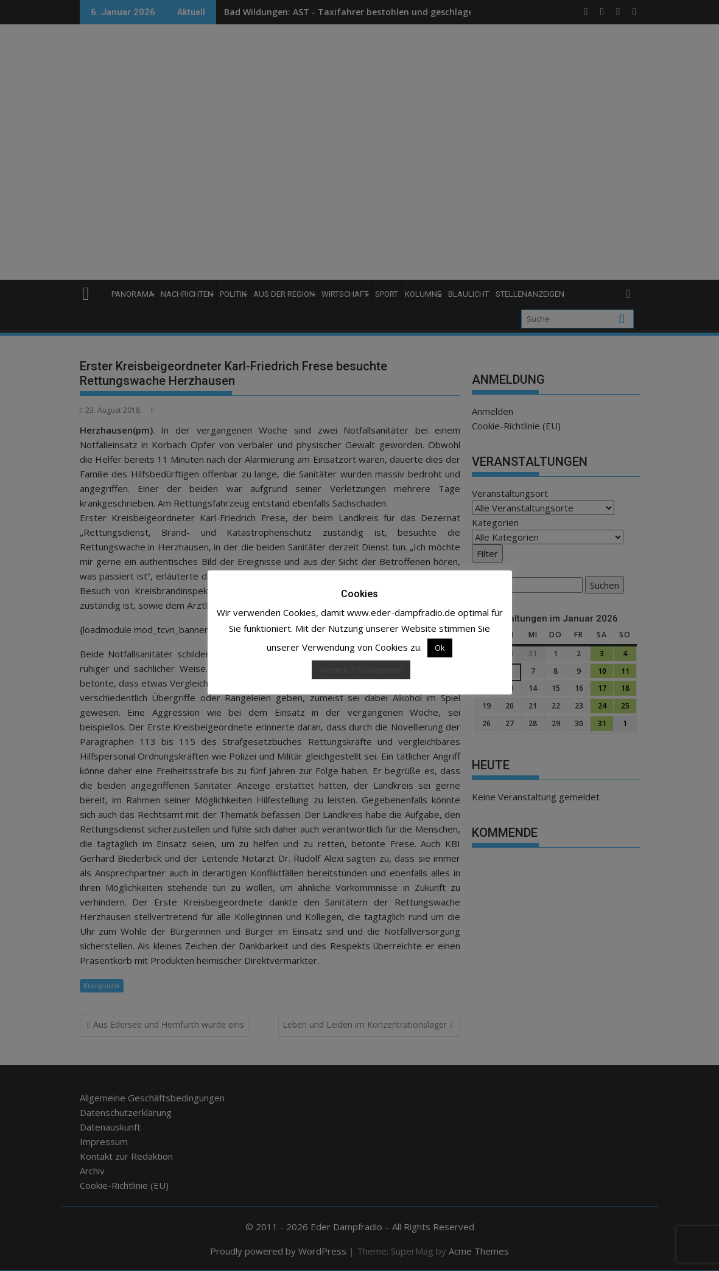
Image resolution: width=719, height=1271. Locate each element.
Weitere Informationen (361, 669)
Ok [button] (440, 647)
